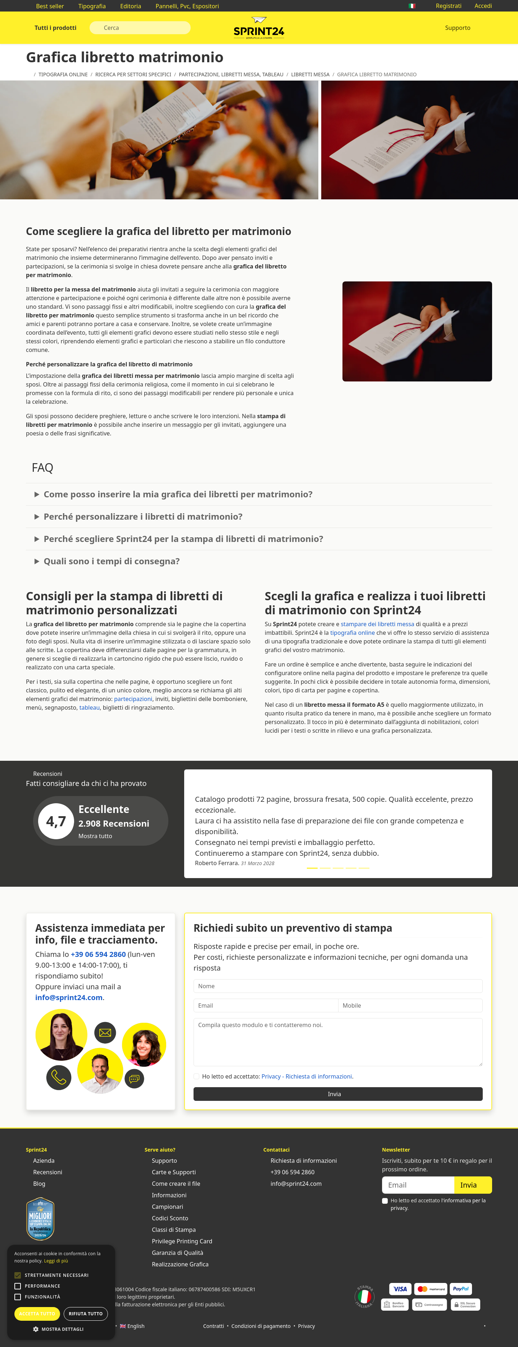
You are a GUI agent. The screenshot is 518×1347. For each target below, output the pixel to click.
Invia (338, 1094)
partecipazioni (133, 699)
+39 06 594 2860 (98, 954)
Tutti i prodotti (55, 28)
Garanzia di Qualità (174, 1253)
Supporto (458, 28)
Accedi (479, 6)
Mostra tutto (98, 836)
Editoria (127, 6)
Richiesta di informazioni (300, 1161)
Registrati (445, 6)
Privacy (306, 1326)
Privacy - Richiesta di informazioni (307, 1076)
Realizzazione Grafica (177, 1264)
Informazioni (166, 1195)
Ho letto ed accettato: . (278, 1076)
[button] (17, 1275)
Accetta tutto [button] (37, 1314)
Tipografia (88, 6)
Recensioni (44, 1172)
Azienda (40, 1161)
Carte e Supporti (170, 1172)
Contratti (213, 1326)
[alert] (61, 1292)
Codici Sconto (166, 1218)
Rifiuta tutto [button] (86, 1314)
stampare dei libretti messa (377, 624)
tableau (89, 707)
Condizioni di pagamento (261, 1326)
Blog (35, 1184)
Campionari (164, 1207)
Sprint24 (259, 29)
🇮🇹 (415, 6)
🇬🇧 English (132, 1326)
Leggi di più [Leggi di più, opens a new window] (56, 1261)
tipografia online (352, 633)
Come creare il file (172, 1184)
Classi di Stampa (170, 1230)
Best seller (46, 6)
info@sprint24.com (69, 997)
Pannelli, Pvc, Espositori (183, 6)
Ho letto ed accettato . (438, 1204)
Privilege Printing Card (178, 1241)
